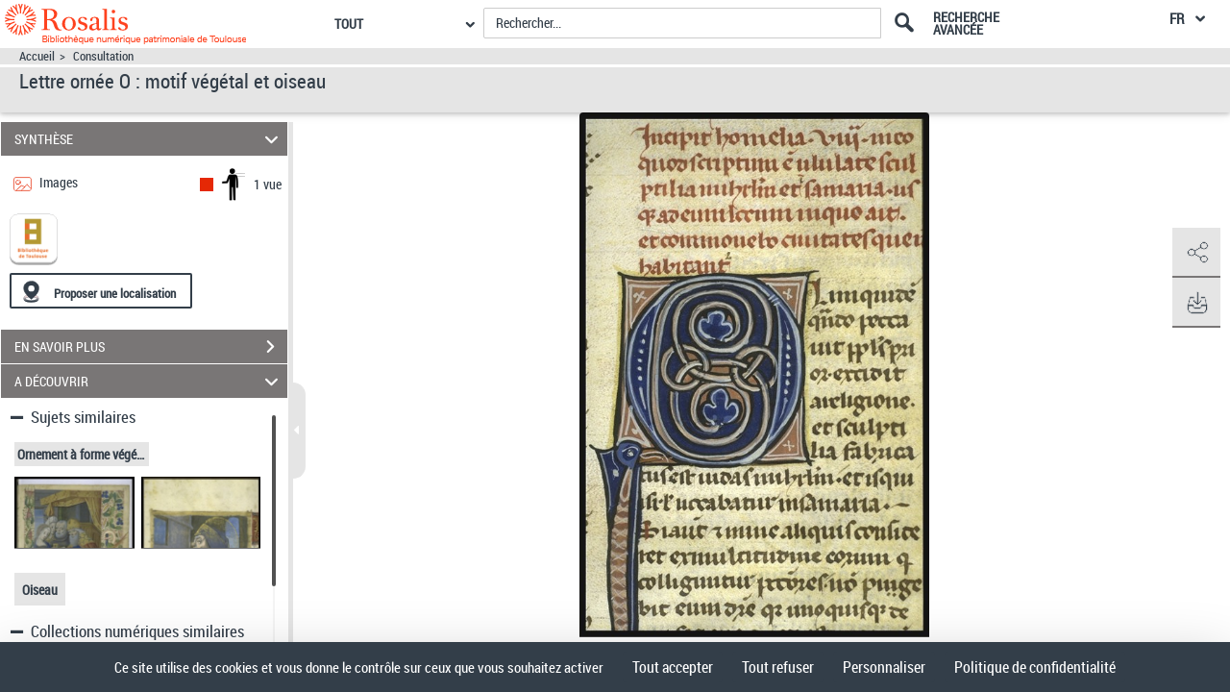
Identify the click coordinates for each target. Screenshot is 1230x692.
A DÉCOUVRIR (149, 381)
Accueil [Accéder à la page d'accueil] (37, 56)
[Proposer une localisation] (101, 291)
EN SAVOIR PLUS (150, 347)
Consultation (103, 56)
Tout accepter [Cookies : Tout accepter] (672, 667)
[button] (1196, 253)
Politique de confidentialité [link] (1035, 667)
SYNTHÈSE (149, 139)
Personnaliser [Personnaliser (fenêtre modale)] (884, 667)
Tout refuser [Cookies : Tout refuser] (778, 667)
